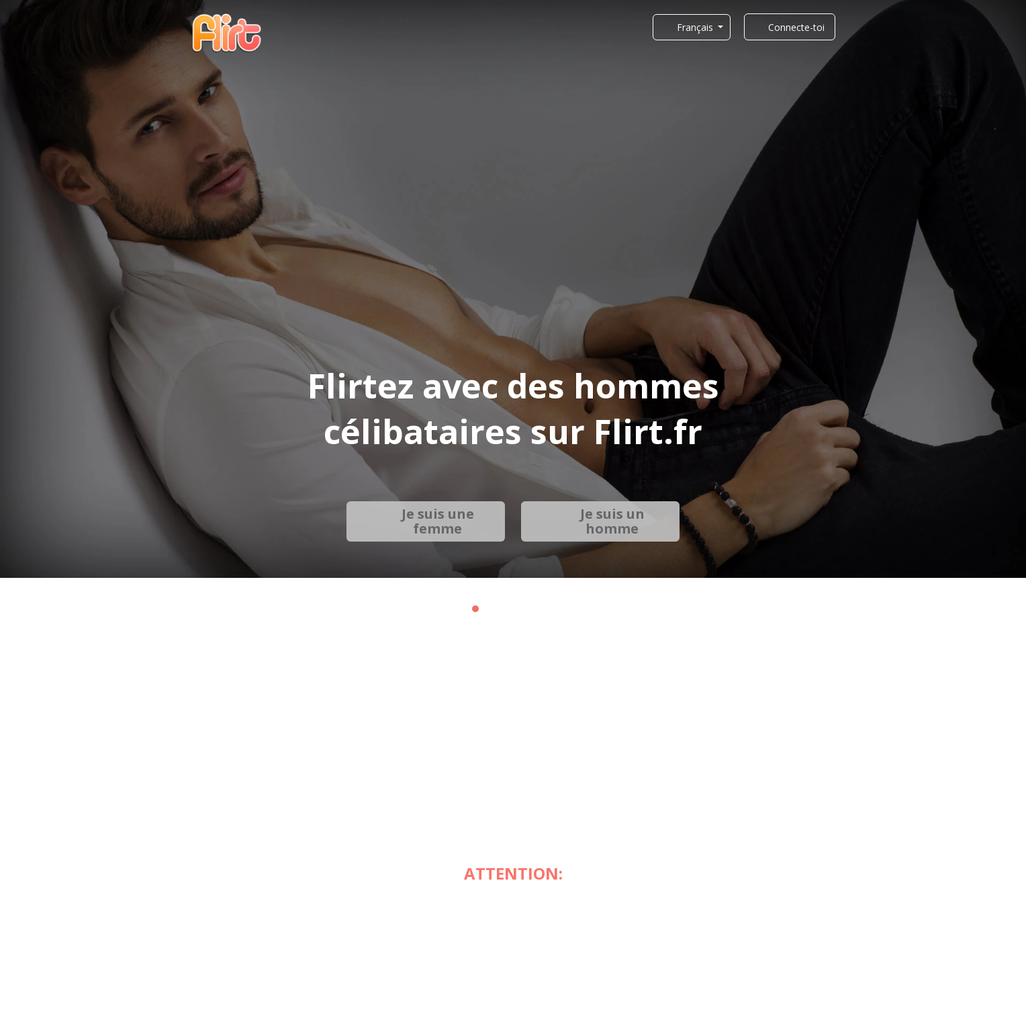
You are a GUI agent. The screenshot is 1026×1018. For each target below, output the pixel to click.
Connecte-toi (796, 27)
